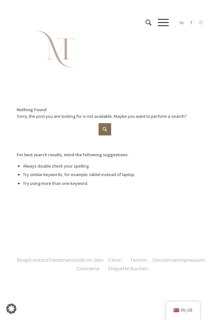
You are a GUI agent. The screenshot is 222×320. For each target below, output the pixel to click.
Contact (38, 260)
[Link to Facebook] (191, 22)
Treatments (62, 260)
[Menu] (160, 22)
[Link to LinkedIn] (181, 22)
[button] (11, 308)
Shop (23, 260)
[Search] (145, 22)
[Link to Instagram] (200, 22)
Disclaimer (165, 260)
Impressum (191, 260)
